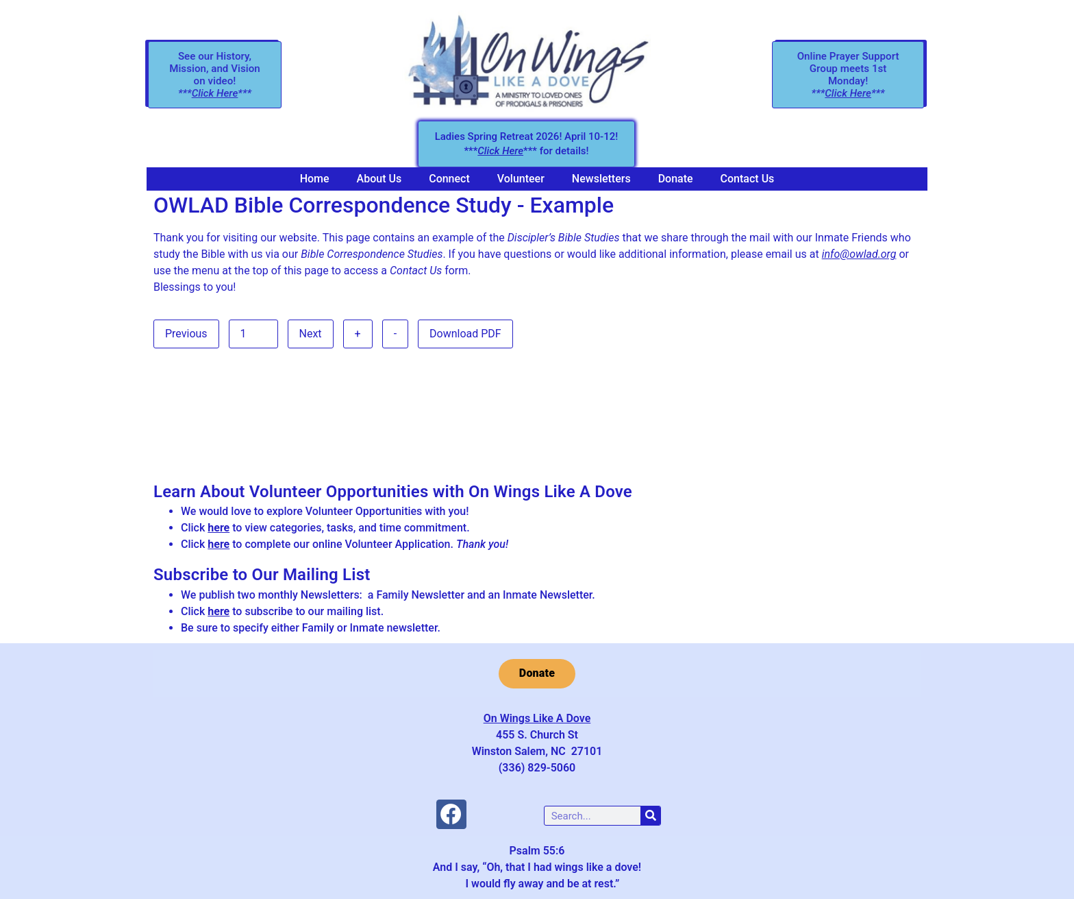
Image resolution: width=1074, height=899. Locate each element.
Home (314, 178)
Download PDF (465, 333)
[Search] (650, 815)
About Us (379, 178)
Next (310, 333)
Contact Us (748, 178)
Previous (186, 333)
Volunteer (521, 178)
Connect (449, 178)
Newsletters (601, 178)
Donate (675, 178)
